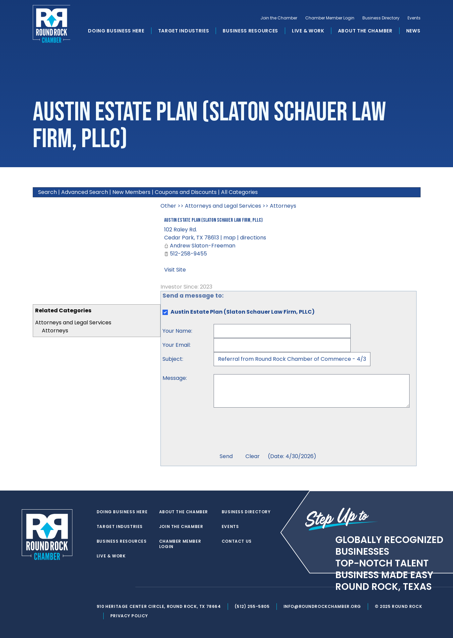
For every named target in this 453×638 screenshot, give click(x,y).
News (413, 31)
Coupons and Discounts (186, 192)
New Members (131, 192)
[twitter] (100, 587)
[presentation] (264, 431)
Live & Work (308, 31)
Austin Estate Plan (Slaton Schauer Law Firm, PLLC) (213, 220)
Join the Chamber (278, 18)
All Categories (239, 192)
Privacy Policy (130, 616)
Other (168, 206)
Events (414, 18)
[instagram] (127, 587)
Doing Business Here (116, 31)
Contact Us (237, 541)
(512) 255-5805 (252, 606)
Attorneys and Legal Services (73, 322)
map (229, 237)
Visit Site (175, 270)
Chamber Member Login (329, 18)
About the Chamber (365, 31)
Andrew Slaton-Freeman (202, 245)
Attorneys (55, 330)
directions (253, 237)
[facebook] (114, 587)
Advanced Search (84, 192)
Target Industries (183, 31)
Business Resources (250, 31)
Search (47, 192)
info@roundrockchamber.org (323, 606)
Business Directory (381, 18)
